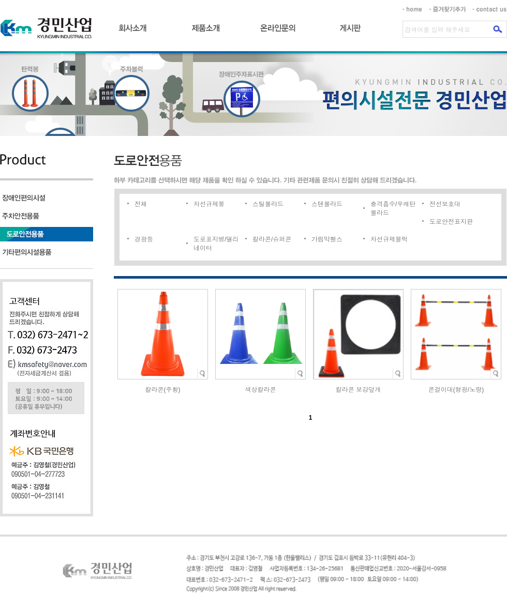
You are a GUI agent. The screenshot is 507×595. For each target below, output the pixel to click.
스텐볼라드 (326, 204)
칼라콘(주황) (163, 389)
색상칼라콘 (260, 389)
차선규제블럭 (389, 239)
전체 (141, 204)
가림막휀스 (326, 239)
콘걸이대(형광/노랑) (456, 389)
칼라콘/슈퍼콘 (271, 239)
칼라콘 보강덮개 (358, 389)
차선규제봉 (209, 204)
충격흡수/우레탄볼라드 (392, 209)
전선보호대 (444, 204)
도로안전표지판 (451, 221)
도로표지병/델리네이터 (215, 244)
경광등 (144, 239)
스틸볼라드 (268, 204)
